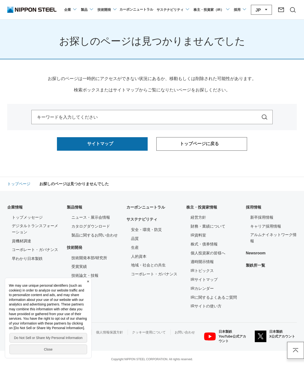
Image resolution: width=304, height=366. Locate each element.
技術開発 (74, 247)
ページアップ (295, 350)
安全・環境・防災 (146, 230)
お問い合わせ (185, 332)
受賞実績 (79, 266)
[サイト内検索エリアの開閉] (292, 9)
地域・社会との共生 (148, 265)
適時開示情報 (202, 262)
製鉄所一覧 (255, 265)
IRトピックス (202, 271)
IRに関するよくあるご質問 (214, 297)
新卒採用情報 (261, 217)
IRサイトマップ (204, 280)
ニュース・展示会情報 (90, 217)
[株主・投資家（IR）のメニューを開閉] (211, 9)
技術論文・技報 (84, 275)
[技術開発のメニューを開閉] (106, 9)
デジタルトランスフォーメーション (35, 229)
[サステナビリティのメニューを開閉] (172, 9)
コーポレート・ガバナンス (35, 250)
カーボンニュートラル (145, 207)
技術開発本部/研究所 (89, 258)
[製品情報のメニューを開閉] (86, 9)
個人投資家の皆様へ (208, 253)
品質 (135, 239)
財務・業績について (208, 226)
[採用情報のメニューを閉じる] (239, 9)
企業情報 (15, 207)
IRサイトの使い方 (206, 306)
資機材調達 (21, 241)
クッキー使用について (149, 332)
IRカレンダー (202, 288)
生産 (135, 247)
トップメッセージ (27, 217)
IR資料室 (198, 235)
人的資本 (138, 256)
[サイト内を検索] (264, 117)
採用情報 (253, 207)
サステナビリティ (141, 219)
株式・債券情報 (204, 244)
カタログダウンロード (90, 226)
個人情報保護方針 (109, 332)
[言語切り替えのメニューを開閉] (261, 10)
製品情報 (74, 207)
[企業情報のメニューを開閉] (70, 9)
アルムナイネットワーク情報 (273, 238)
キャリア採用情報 (265, 226)
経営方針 (198, 217)
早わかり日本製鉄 (27, 259)
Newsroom (256, 253)
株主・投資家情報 (201, 207)
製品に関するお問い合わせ (94, 235)
